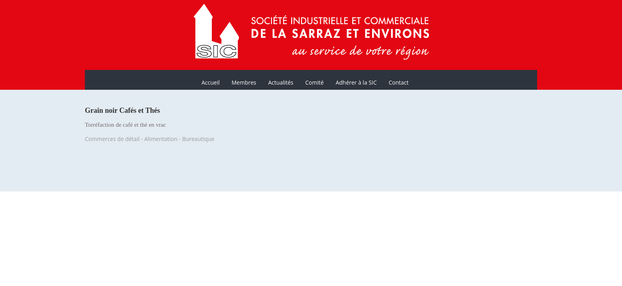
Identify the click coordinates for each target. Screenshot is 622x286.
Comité (314, 82)
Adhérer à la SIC (356, 82)
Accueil (211, 82)
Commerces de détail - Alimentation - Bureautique (149, 139)
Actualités (281, 82)
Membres (244, 82)
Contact (399, 82)
